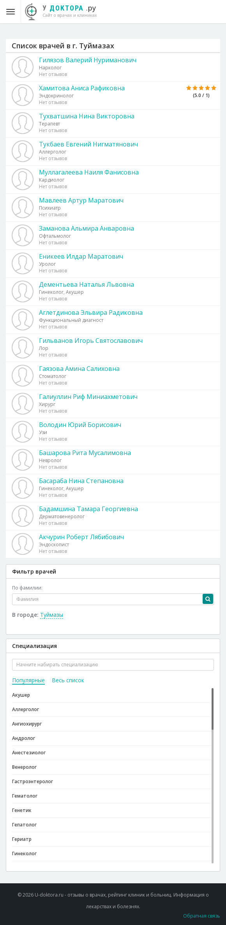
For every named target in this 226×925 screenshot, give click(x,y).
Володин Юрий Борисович (80, 424)
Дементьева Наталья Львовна (86, 284)
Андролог (23, 738)
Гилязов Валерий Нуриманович (87, 60)
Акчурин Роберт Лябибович (81, 537)
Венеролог (24, 767)
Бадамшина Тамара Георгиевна (88, 509)
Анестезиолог (29, 752)
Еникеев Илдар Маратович (81, 256)
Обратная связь (201, 916)
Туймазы (51, 614)
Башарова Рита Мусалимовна (85, 452)
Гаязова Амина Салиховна (79, 368)
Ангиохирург (27, 723)
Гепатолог (24, 824)
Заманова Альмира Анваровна (86, 228)
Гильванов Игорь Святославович (91, 340)
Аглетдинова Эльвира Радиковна (91, 312)
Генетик (22, 810)
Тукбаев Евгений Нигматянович (88, 144)
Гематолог (24, 796)
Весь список (68, 680)
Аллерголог (25, 709)
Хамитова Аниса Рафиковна (82, 88)
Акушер (21, 695)
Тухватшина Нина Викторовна (86, 116)
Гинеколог (24, 853)
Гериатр (22, 839)
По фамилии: (27, 587)
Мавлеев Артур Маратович (81, 200)
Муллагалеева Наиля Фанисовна (89, 172)
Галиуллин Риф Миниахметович (88, 396)
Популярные (28, 680)
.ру (65, 10)
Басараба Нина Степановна (81, 481)
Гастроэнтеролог (32, 781)
